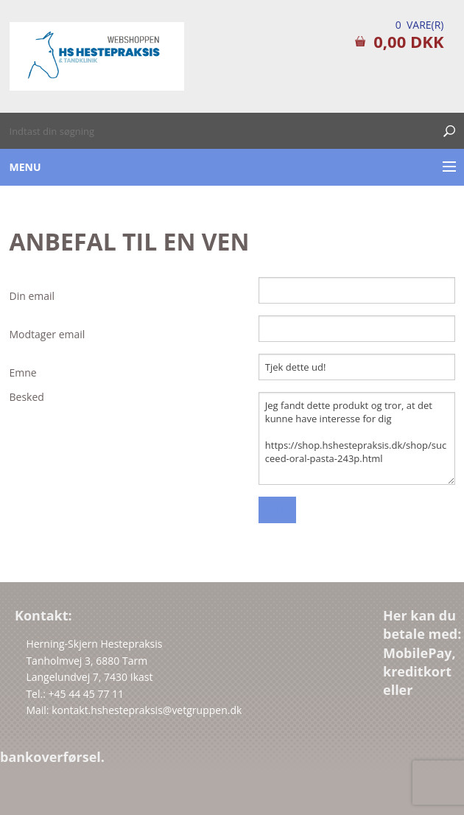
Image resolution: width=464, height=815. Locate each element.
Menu (25, 167)
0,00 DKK (408, 41)
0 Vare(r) (420, 25)
